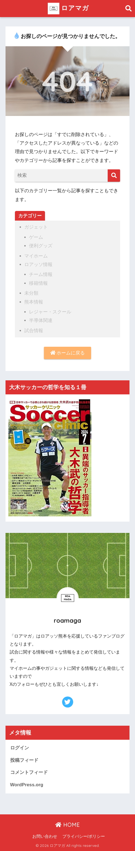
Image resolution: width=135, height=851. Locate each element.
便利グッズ (40, 245)
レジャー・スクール (50, 312)
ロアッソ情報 (38, 264)
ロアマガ (68, 8)
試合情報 (33, 330)
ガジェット (36, 227)
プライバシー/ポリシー (83, 836)
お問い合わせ (44, 836)
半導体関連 (40, 320)
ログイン (19, 747)
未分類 (31, 293)
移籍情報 (38, 283)
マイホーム (36, 256)
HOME (67, 824)
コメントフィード (29, 772)
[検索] (114, 175)
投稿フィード (24, 760)
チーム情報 (40, 274)
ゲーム (36, 237)
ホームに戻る (67, 353)
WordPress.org (26, 784)
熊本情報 (33, 302)
